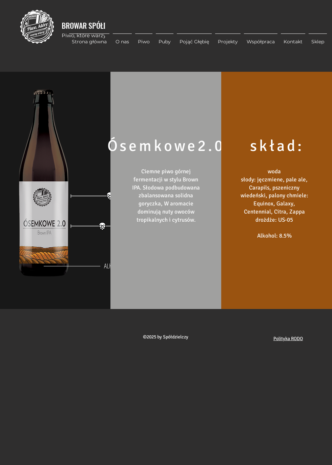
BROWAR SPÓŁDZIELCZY (95, 25)
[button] (227, 39)
